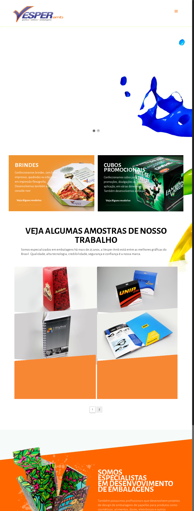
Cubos (101, 504)
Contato (147, 504)
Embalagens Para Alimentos (70, 504)
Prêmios (14, 504)
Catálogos (104, 497)
